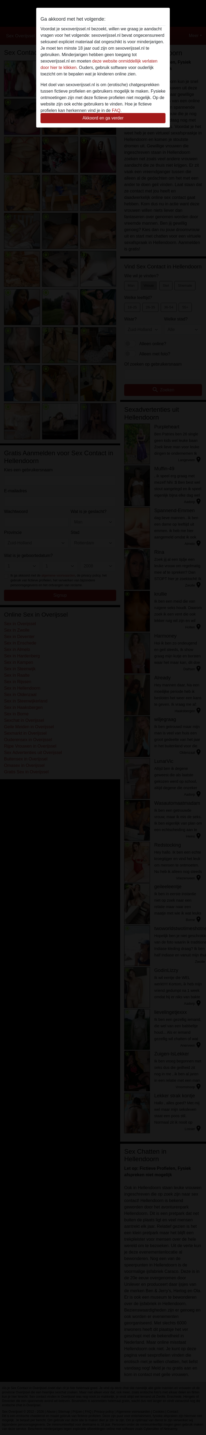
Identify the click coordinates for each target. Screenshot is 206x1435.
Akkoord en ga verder (103, 118)
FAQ (116, 110)
